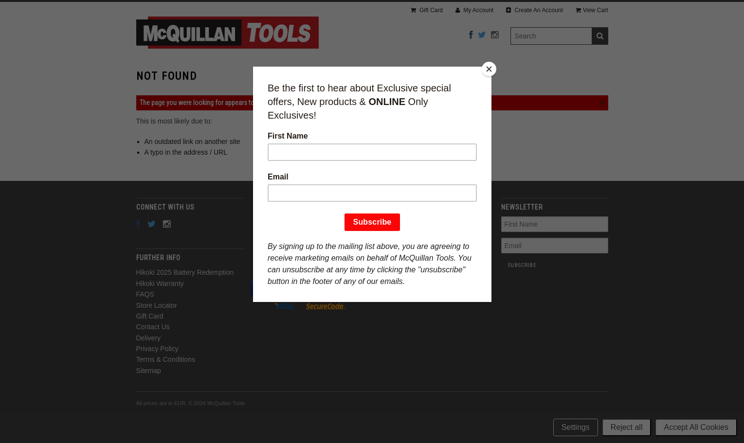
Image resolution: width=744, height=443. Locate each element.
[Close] (489, 69)
